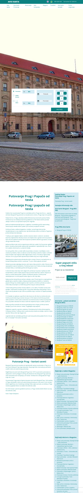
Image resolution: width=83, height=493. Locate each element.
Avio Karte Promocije (16, 6)
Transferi (52, 5)
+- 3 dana (15, 101)
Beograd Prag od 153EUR (64, 230)
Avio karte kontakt (61, 6)
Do (28, 103)
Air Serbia (27, 375)
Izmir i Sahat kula (62, 418)
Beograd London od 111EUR (65, 307)
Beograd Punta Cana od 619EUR (66, 314)
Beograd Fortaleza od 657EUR (65, 328)
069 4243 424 (58, 1)
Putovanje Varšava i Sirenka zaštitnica (67, 407)
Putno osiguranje (71, 6)
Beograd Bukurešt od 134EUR (65, 334)
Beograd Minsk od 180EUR (64, 332)
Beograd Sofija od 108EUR (64, 310)
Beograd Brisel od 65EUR (64, 312)
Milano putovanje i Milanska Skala (66, 402)
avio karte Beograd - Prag (65, 217)
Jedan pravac (16, 96)
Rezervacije (28, 5)
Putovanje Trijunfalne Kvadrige (65, 387)
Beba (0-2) (62, 102)
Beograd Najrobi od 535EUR (65, 323)
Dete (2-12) (62, 97)
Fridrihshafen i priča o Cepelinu (65, 420)
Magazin (45, 5)
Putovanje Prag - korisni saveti (63, 201)
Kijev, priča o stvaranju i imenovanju (67, 416)
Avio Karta (13, 1)
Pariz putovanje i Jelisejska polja (66, 427)
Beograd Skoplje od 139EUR (65, 316)
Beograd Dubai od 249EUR (64, 335)
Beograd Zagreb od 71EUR (64, 308)
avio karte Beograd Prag (12, 367)
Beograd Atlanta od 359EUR (64, 337)
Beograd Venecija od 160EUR (65, 305)
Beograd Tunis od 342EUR (64, 339)
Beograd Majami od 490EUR (65, 319)
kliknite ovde (31, 386)
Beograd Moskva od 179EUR (65, 330)
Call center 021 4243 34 (69, 1)
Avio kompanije (37, 6)
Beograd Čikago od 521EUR (64, 321)
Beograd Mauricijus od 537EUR (65, 326)
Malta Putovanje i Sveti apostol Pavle (67, 400)
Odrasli (62, 92)
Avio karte (8, 6)
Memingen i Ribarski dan (64, 425)
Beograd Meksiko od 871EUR (65, 317)
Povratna (16, 91)
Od (28, 92)
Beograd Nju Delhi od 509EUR (65, 325)
